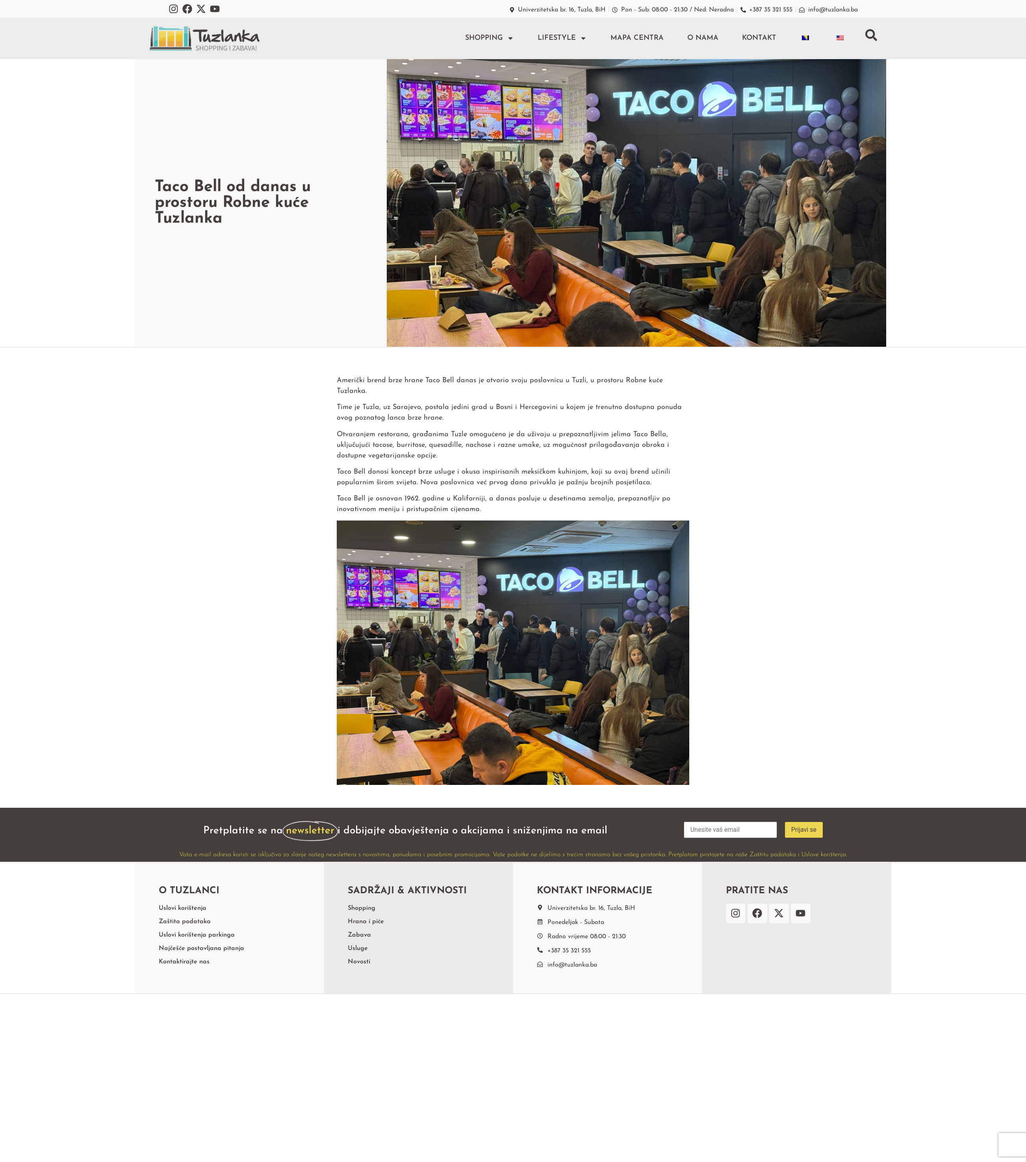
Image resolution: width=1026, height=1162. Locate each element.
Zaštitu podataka (773, 855)
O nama (702, 38)
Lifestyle (562, 38)
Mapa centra (637, 38)
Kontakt (759, 38)
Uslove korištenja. (824, 855)
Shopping (489, 38)
